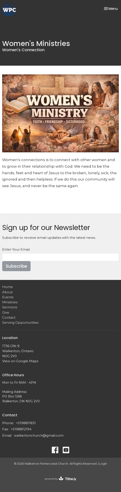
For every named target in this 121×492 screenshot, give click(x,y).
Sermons (9, 307)
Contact (9, 317)
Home (7, 287)
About (7, 292)
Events (7, 297)
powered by (60, 479)
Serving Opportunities (20, 322)
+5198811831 (26, 423)
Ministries (9, 302)
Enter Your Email (16, 249)
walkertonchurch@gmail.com (39, 435)
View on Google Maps (20, 361)
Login (103, 463)
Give (5, 312)
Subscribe (16, 266)
